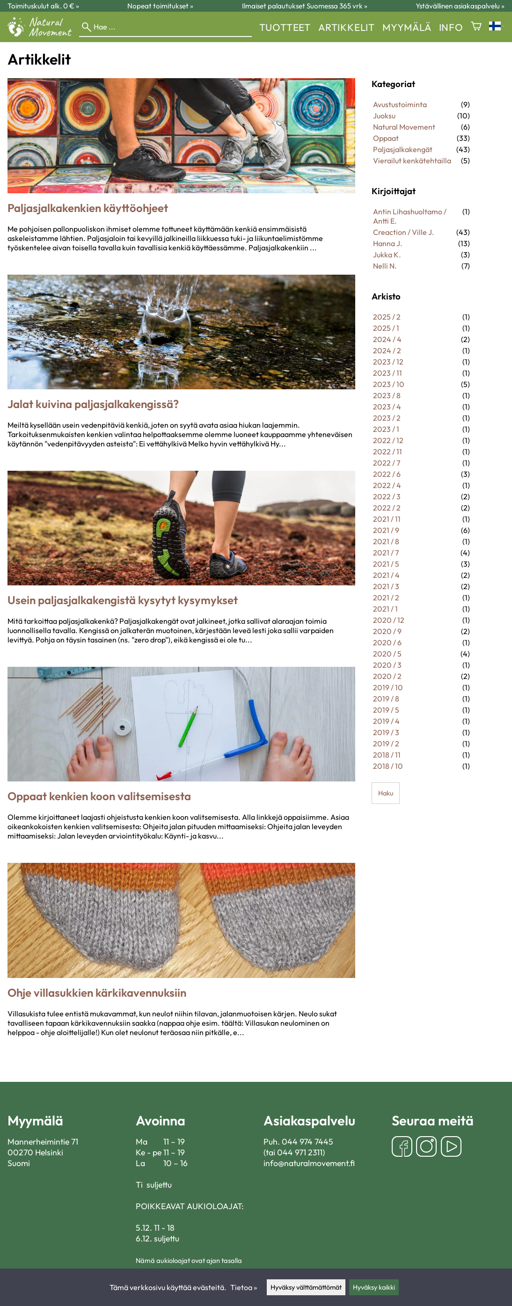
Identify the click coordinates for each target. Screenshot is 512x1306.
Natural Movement (404, 126)
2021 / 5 (386, 564)
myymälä (407, 27)
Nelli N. (385, 265)
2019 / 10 (388, 687)
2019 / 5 (386, 710)
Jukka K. (387, 254)
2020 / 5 (387, 653)
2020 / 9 (387, 631)
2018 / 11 (387, 754)
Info (451, 27)
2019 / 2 (386, 743)
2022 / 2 (387, 507)
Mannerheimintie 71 (42, 1141)
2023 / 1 (386, 429)
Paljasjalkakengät (402, 149)
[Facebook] (402, 1147)
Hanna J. (387, 243)
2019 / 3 (386, 732)
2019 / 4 (386, 721)
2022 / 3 (387, 496)
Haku (385, 793)
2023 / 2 (387, 418)
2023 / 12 (388, 361)
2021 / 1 (385, 608)
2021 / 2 (386, 597)
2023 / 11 (387, 373)
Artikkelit (346, 27)
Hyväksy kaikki (374, 1287)
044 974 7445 (307, 1141)
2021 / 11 (387, 519)
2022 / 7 (386, 462)
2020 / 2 (387, 676)
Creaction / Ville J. (403, 232)
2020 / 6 (387, 642)
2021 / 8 (386, 541)
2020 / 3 (387, 665)
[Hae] (165, 27)
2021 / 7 (386, 552)
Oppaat (386, 138)
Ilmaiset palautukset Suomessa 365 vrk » (304, 5)
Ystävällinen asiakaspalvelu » (460, 5)
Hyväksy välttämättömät (306, 1287)
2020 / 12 (388, 620)
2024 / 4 (387, 339)
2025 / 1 (386, 328)
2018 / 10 (388, 766)
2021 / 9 (386, 530)
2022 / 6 (387, 474)
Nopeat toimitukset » (160, 5)
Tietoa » (243, 1287)
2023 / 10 (388, 384)
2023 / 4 (387, 406)
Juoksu (384, 115)
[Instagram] (426, 1147)
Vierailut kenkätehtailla (412, 160)
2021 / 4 (386, 575)
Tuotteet (285, 27)
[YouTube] (451, 1147)
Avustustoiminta (400, 104)
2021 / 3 (386, 586)
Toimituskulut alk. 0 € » (43, 5)
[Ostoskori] (476, 27)
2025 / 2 (387, 316)
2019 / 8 (386, 698)
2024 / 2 (387, 350)
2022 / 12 (388, 440)
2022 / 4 (387, 485)
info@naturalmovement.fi (309, 1163)
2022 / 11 (387, 451)
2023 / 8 (387, 395)
